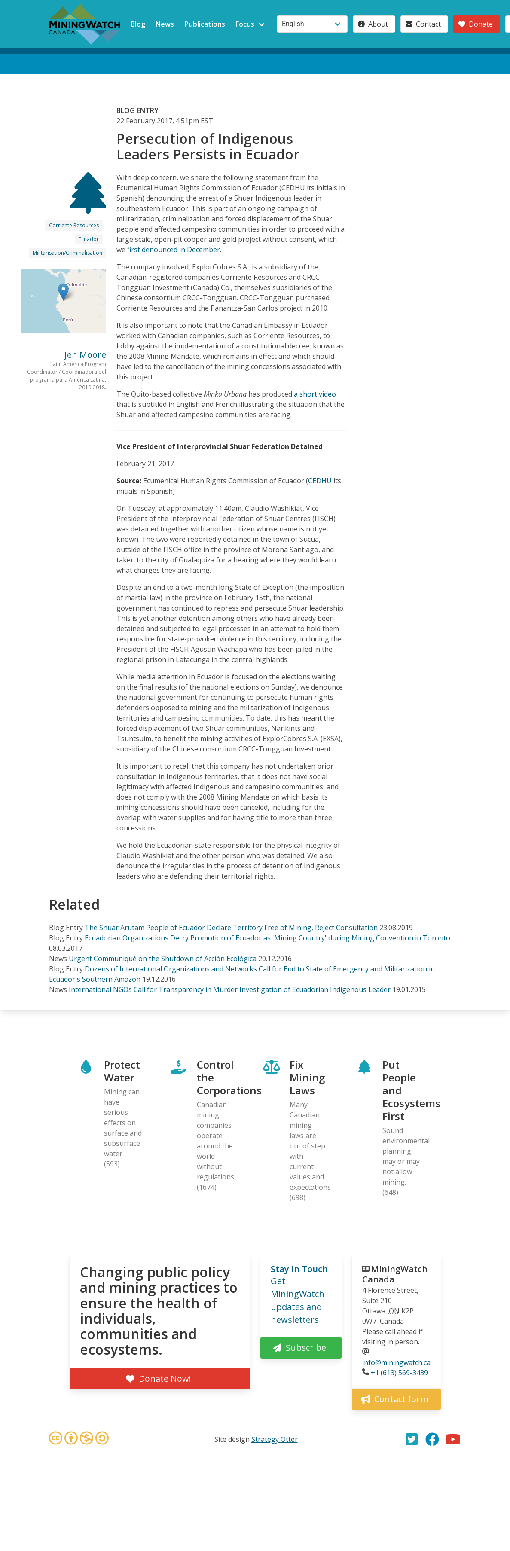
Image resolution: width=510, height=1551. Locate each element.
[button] (63, 292)
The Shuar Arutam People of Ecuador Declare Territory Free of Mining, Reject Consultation (231, 927)
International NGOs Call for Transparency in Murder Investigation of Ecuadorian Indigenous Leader (230, 989)
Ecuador (89, 239)
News (165, 24)
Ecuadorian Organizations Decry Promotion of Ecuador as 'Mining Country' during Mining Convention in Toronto (267, 938)
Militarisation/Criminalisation (67, 252)
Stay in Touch (299, 1269)
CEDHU (320, 480)
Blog (138, 24)
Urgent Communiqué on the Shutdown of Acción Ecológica (163, 958)
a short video (315, 394)
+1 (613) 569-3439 (399, 1372)
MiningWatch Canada (395, 1274)
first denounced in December (173, 249)
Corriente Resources (74, 225)
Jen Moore (85, 354)
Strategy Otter (274, 1439)
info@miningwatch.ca (396, 1362)
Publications (204, 24)
